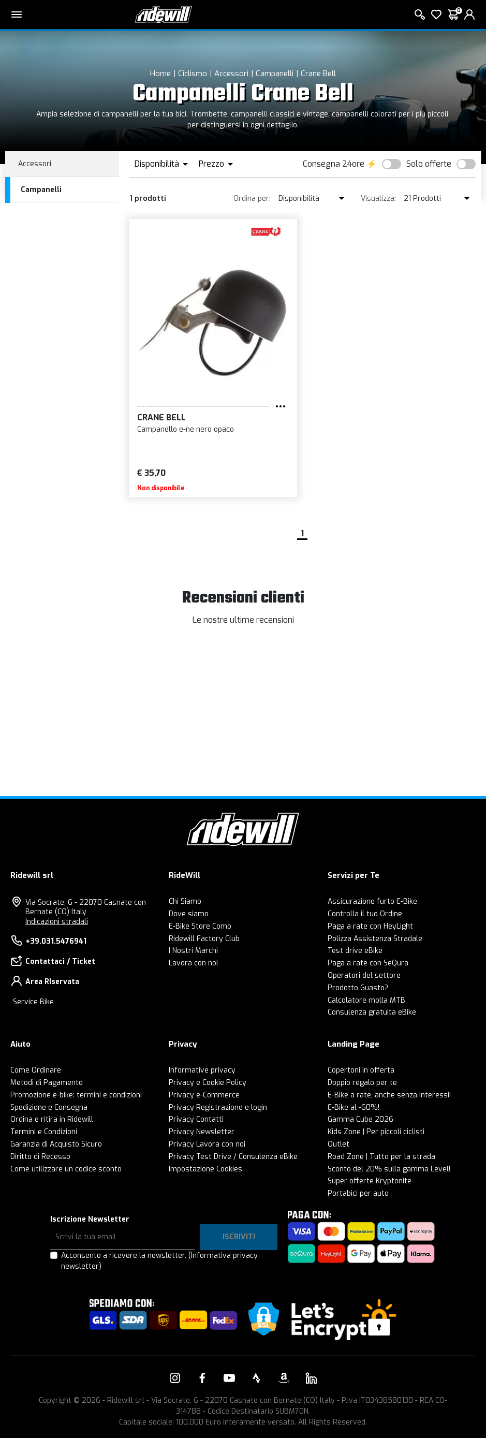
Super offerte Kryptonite (369, 1181)
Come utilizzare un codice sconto (66, 1169)
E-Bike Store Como (200, 926)
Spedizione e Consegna (48, 1107)
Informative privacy (202, 1070)
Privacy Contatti (196, 1119)
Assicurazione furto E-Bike (372, 901)
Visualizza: (378, 198)
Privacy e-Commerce (204, 1095)
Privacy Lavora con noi (207, 1144)
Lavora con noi (193, 963)
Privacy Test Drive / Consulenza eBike (233, 1157)
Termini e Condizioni (43, 1132)
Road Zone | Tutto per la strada (381, 1157)
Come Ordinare (35, 1070)
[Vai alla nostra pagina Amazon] (283, 1378)
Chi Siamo (185, 901)
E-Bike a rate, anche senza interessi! (389, 1095)
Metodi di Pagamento (46, 1083)
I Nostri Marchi (193, 951)
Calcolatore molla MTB (366, 1000)
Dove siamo (189, 914)
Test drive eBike (355, 951)
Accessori (231, 73)
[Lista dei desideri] (436, 14)
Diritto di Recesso (40, 1157)
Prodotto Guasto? (358, 988)
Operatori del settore (364, 975)
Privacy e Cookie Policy (207, 1083)
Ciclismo (192, 73)
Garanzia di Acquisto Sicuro (56, 1144)
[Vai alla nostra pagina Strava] (257, 1378)
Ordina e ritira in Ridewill (51, 1119)
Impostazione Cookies (205, 1169)
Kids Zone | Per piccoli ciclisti (376, 1132)
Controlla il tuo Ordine (365, 914)
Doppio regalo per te (362, 1083)
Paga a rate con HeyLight (370, 926)
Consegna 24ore (333, 163)
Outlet (338, 1144)
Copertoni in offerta (361, 1070)
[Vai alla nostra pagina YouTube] (229, 1378)
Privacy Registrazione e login (218, 1107)
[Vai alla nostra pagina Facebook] (202, 1378)
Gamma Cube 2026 (360, 1119)
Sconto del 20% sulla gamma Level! (389, 1169)
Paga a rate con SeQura (368, 963)
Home (160, 73)
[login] (469, 14)
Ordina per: (252, 198)
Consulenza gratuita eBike (372, 1012)
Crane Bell (318, 73)
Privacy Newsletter (201, 1132)
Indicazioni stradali (56, 922)
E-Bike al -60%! (353, 1107)
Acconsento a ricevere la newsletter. (159, 1261)
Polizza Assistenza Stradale (375, 939)
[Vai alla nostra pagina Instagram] (175, 1378)
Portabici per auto (358, 1193)
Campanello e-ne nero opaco (185, 429)
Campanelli (274, 73)
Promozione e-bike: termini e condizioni (76, 1095)
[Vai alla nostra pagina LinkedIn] (311, 1378)
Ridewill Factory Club (204, 939)
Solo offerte (428, 163)
